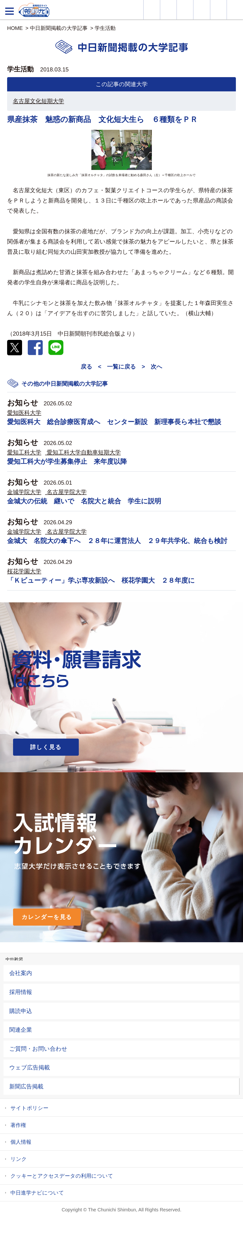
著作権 (18, 1125)
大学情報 (152, 9)
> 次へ (152, 366)
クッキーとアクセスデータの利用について (61, 1176)
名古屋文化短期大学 (38, 101)
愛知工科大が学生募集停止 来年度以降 (67, 461)
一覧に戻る (121, 366)
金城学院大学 (24, 492)
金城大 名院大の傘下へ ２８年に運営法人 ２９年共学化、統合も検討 (117, 540)
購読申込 (20, 1011)
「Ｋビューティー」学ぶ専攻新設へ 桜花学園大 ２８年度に (101, 580)
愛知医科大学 (24, 412)
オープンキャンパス (185, 9)
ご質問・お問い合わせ (38, 1048)
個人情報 (20, 1142)
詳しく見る (46, 747)
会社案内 (20, 973)
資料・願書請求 (168, 9)
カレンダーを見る (47, 917)
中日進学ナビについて (37, 1193)
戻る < (91, 366)
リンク (18, 1159)
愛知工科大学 (24, 452)
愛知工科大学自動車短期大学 (84, 452)
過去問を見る (218, 9)
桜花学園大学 (24, 571)
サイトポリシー (29, 1108)
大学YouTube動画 (235, 9)
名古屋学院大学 (67, 492)
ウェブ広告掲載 (29, 1067)
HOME (15, 28)
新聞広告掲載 (26, 1086)
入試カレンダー (201, 9)
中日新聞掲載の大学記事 (59, 28)
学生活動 (105, 28)
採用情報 (20, 992)
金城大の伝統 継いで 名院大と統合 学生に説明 (84, 501)
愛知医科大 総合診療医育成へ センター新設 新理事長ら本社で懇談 (114, 422)
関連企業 (20, 1029)
